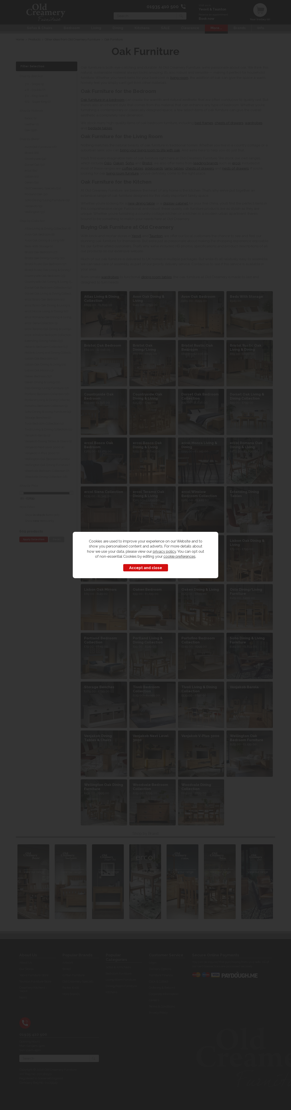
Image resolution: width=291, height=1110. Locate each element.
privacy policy (164, 551)
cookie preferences (179, 556)
